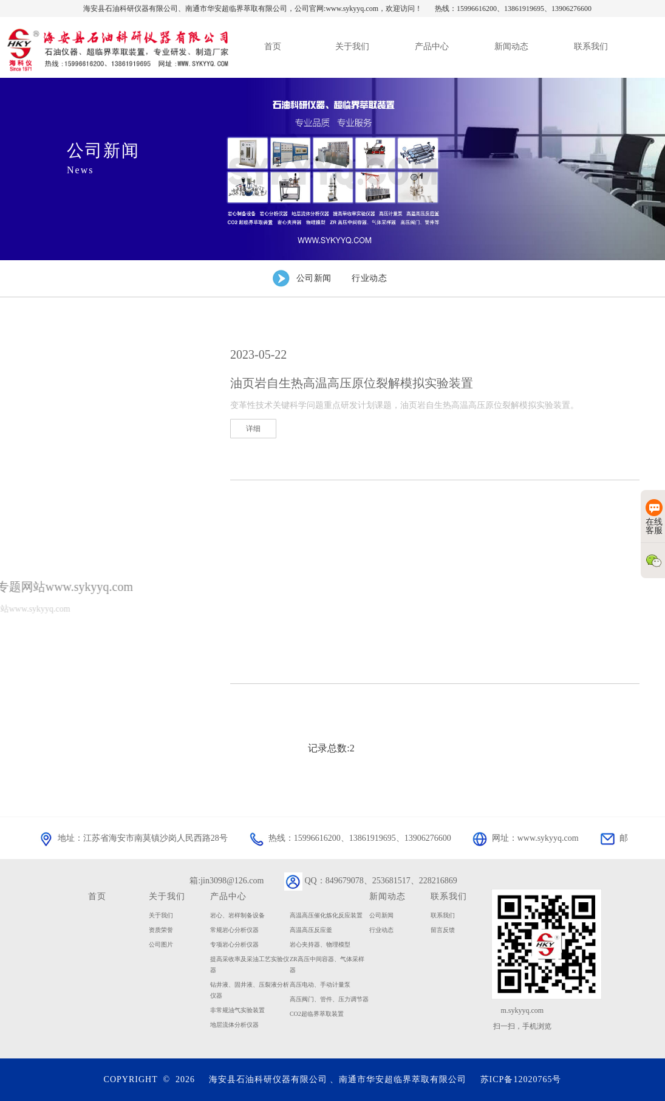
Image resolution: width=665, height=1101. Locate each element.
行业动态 (381, 930)
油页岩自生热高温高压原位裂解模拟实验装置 (351, 383)
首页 (97, 896)
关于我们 (167, 896)
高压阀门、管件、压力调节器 (329, 999)
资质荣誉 (161, 930)
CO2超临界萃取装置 (317, 1013)
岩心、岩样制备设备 (237, 915)
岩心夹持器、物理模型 (320, 944)
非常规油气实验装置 (237, 1010)
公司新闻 (381, 915)
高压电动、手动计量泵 (320, 984)
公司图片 (161, 944)
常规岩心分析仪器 (234, 930)
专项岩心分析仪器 (234, 944)
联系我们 (443, 915)
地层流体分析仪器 (234, 1024)
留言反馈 (443, 930)
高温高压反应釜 (311, 930)
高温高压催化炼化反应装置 (326, 915)
